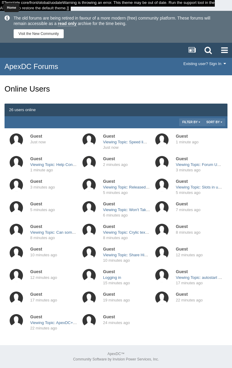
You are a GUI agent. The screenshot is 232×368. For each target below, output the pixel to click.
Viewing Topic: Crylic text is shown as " (136, 232)
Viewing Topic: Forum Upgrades (203, 164)
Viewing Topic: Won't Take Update (132, 209)
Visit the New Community (38, 34)
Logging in (112, 277)
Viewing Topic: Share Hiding (127, 255)
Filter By (191, 122)
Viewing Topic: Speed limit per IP (131, 142)
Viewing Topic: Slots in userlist (202, 187)
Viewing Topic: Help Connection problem (65, 164)
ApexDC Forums (31, 66)
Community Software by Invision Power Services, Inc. (116, 359)
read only (67, 23)
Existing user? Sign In (204, 63)
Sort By (214, 122)
